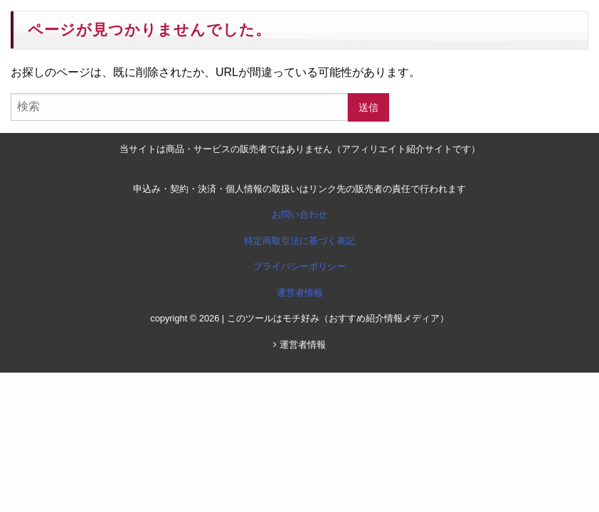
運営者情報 (300, 292)
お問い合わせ (299, 214)
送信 (368, 107)
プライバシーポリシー (299, 266)
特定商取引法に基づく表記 (299, 240)
